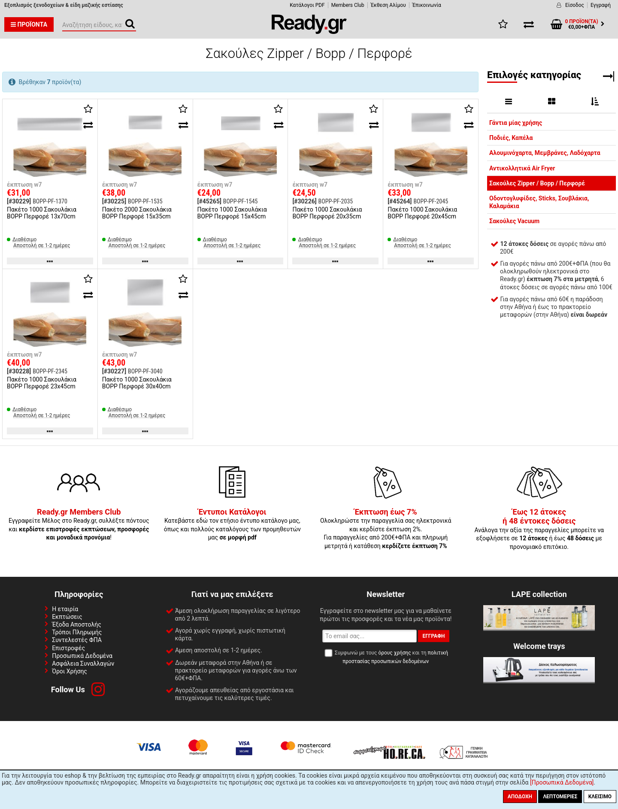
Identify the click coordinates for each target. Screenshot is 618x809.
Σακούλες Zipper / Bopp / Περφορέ (537, 183)
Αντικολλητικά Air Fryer (522, 168)
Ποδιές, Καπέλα (511, 137)
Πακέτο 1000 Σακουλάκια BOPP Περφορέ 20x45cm (422, 213)
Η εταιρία (65, 609)
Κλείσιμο (600, 797)
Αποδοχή (520, 797)
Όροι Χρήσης (69, 671)
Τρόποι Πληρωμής (77, 632)
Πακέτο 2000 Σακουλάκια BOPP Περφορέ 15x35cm (137, 213)
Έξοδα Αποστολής (76, 624)
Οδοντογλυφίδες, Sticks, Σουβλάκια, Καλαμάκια (539, 202)
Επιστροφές (68, 648)
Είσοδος (574, 5)
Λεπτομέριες (560, 797)
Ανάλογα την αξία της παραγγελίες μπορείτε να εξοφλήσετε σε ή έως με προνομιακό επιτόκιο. (539, 529)
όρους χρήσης (394, 653)
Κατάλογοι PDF (307, 5)
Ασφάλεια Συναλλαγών (83, 663)
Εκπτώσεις (67, 616)
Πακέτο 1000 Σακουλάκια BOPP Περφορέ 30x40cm (137, 383)
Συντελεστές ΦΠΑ (77, 639)
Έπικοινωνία (426, 5)
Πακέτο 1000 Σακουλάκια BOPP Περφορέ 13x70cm (41, 213)
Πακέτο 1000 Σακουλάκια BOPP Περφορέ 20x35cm (327, 213)
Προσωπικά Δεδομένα (82, 655)
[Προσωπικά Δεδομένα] (562, 782)
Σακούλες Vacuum (514, 221)
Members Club (347, 5)
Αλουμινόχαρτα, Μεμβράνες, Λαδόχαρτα (544, 152)
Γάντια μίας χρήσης (515, 122)
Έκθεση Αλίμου (388, 5)
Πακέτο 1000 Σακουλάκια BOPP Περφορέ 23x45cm (41, 383)
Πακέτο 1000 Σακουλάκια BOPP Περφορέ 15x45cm (232, 213)
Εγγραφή (601, 5)
